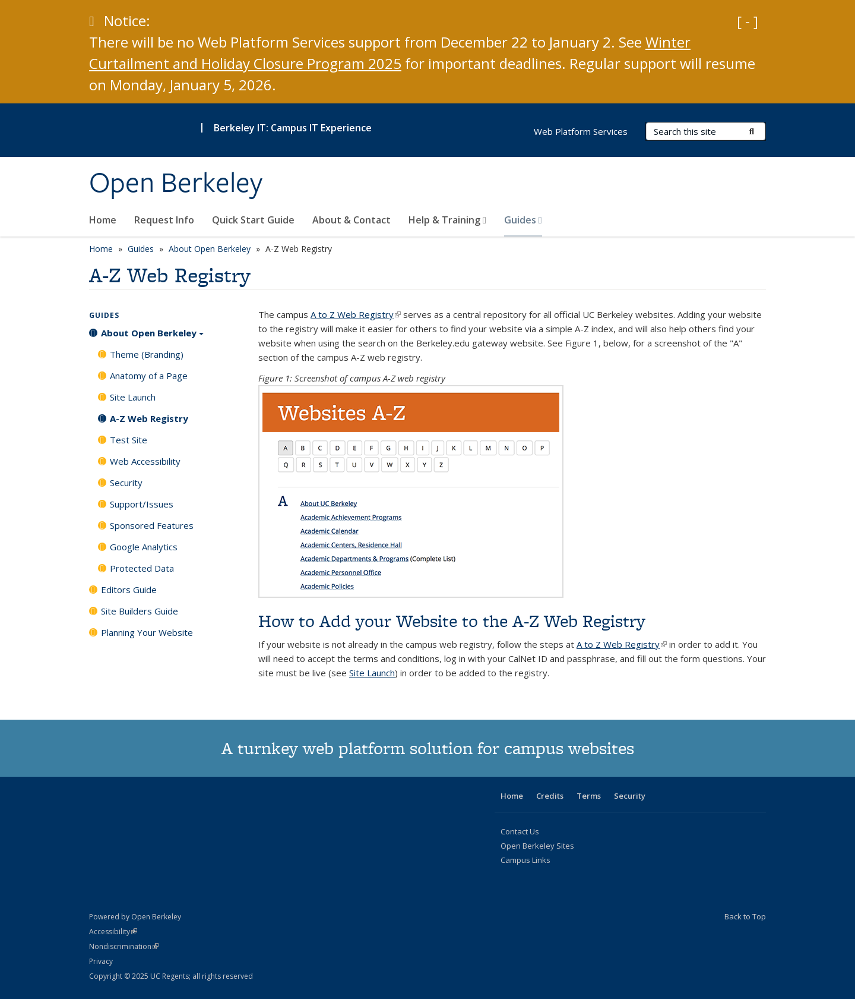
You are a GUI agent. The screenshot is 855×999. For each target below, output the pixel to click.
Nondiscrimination (124, 946)
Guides (523, 219)
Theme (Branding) (146, 354)
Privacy (101, 961)
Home (102, 219)
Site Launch (372, 673)
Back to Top (745, 916)
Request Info (164, 219)
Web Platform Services (581, 131)
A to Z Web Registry (356, 314)
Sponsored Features (152, 525)
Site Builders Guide (139, 611)
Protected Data (142, 568)
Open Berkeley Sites (537, 845)
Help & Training (447, 219)
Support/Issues (141, 504)
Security (126, 483)
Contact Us (520, 831)
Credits (549, 795)
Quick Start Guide (253, 219)
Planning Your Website (147, 632)
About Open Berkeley (210, 248)
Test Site (128, 440)
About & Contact (351, 219)
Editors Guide (129, 589)
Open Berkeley (175, 182)
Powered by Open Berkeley (135, 917)
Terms (589, 795)
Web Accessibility (145, 461)
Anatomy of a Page (149, 376)
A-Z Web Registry (149, 418)
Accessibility (113, 931)
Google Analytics (144, 547)
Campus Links (525, 860)
